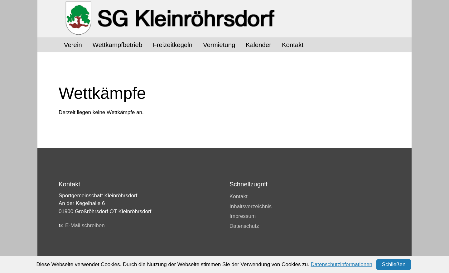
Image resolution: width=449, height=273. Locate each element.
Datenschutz (244, 226)
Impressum (242, 216)
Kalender (258, 44)
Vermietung (219, 44)
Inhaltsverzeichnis (250, 206)
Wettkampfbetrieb (117, 44)
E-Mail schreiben (85, 225)
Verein (73, 44)
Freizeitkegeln (172, 44)
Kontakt (292, 44)
